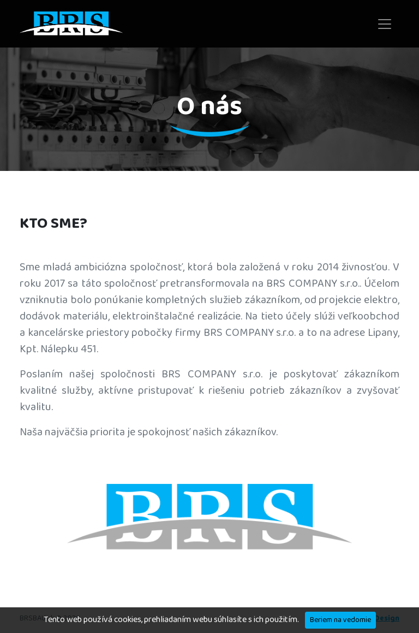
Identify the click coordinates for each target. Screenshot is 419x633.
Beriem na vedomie (340, 620)
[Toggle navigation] (384, 24)
